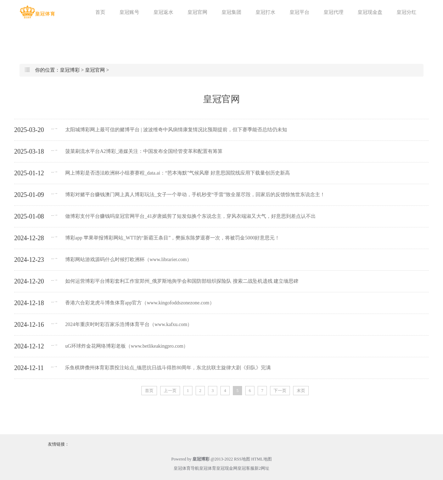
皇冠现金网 (226, 468)
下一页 (280, 390)
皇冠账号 (129, 12)
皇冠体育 (207, 468)
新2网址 (261, 468)
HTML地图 (261, 459)
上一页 (170, 390)
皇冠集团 (231, 12)
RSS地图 (242, 459)
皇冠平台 (299, 12)
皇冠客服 (245, 468)
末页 (301, 390)
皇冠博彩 (70, 70)
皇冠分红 (406, 12)
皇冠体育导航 (186, 468)
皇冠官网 (197, 12)
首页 (100, 12)
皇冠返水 (163, 12)
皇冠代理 (333, 12)
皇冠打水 (265, 12)
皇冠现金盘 (370, 12)
